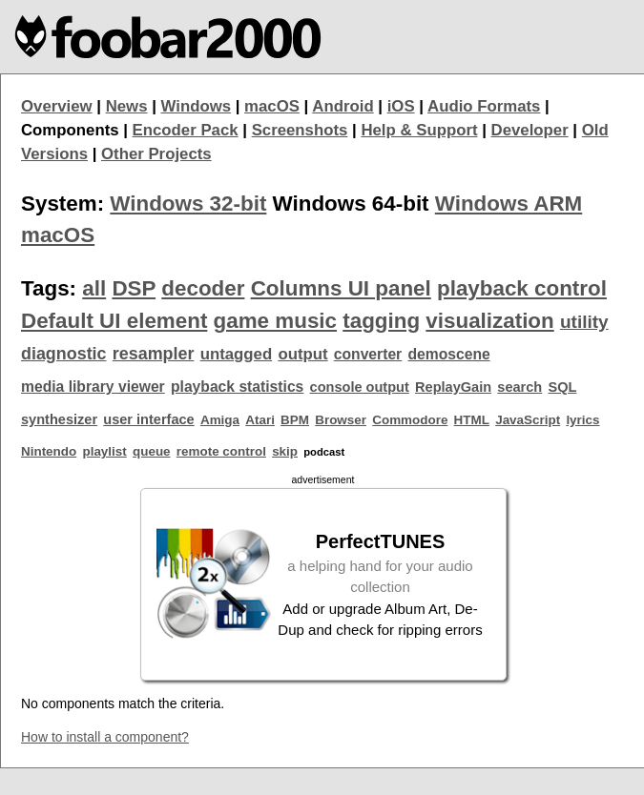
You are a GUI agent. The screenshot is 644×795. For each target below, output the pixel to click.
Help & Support (419, 130)
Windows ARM (508, 203)
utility (584, 322)
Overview (57, 106)
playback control (522, 288)
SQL (563, 387)
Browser (340, 420)
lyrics (582, 420)
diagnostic (64, 353)
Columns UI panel (341, 288)
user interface (148, 419)
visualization (489, 321)
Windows (196, 106)
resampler (154, 353)
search (519, 387)
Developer (530, 130)
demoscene (448, 354)
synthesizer (59, 419)
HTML (471, 420)
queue (152, 451)
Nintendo (48, 451)
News (127, 106)
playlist (104, 451)
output (302, 354)
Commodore (409, 420)
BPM (294, 420)
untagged (236, 354)
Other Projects (156, 154)
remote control (221, 451)
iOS (401, 106)
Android (342, 106)
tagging (381, 321)
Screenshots (300, 130)
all (94, 288)
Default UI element (114, 321)
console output (359, 387)
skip (285, 451)
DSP (134, 288)
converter (368, 354)
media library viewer (93, 386)
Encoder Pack (186, 130)
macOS (272, 106)
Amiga (219, 420)
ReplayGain (453, 387)
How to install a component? (105, 736)
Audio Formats (483, 106)
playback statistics (237, 386)
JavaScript (527, 420)
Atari (260, 420)
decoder (202, 288)
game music (275, 321)
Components (70, 130)
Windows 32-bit (188, 203)
